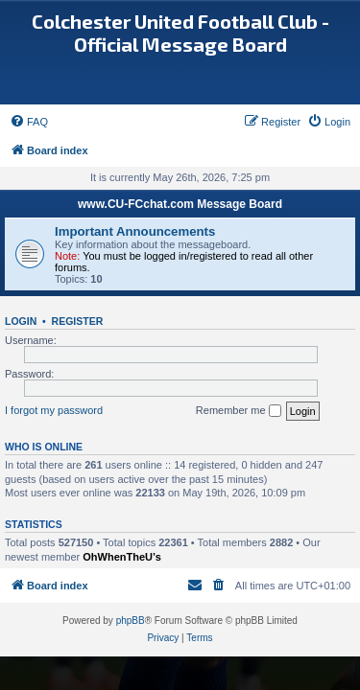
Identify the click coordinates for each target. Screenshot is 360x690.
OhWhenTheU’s (121, 557)
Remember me (238, 411)
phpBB (130, 620)
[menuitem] (29, 121)
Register (78, 321)
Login (20, 321)
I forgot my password (54, 410)
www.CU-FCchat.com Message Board (180, 204)
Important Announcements (135, 231)
